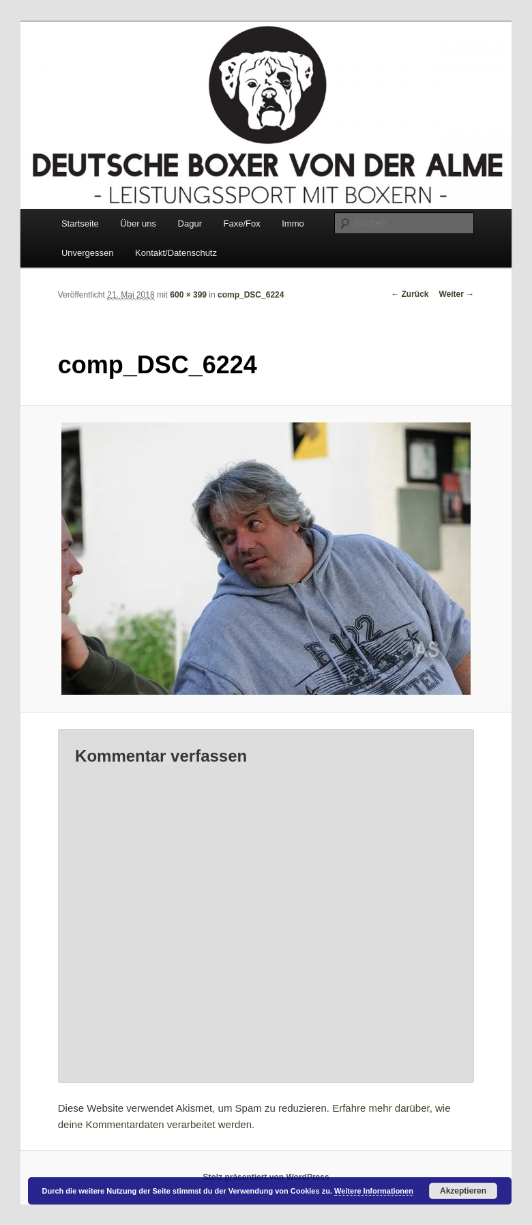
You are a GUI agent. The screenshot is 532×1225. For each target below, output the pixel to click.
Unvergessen (87, 253)
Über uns (138, 223)
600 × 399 (188, 295)
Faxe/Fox (242, 223)
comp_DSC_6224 (251, 295)
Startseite (80, 223)
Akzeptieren (463, 1191)
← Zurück (409, 294)
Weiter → (456, 294)
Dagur (190, 223)
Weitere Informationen (373, 1191)
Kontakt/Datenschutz (176, 253)
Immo (293, 223)
